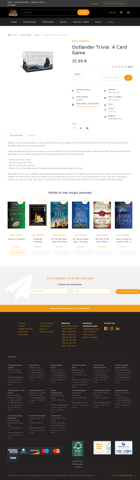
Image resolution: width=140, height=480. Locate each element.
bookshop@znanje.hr (16, 377)
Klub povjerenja (46, 323)
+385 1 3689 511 (90, 331)
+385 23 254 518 (68, 337)
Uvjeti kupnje (45, 326)
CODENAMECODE (125, 475)
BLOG (10, 2)
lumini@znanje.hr (123, 377)
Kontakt (21, 326)
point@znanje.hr (59, 425)
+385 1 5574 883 (58, 400)
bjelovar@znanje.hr (124, 400)
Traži (83, 12)
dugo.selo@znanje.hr (16, 433)
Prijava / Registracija (115, 3)
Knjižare (94, 3)
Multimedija (47, 22)
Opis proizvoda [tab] (16, 135)
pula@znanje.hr (37, 372)
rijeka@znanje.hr (59, 375)
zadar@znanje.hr (16, 402)
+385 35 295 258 (68, 340)
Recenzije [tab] (31, 135)
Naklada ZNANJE (21, 2)
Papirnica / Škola (81, 22)
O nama (21, 323)
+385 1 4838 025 (15, 428)
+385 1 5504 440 (68, 331)
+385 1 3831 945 (58, 423)
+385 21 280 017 (37, 423)
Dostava (43, 329)
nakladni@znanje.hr (91, 329)
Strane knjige (29, 22)
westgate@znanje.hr (79, 402)
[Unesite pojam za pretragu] (55, 12)
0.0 (121, 66)
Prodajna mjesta (25, 329)
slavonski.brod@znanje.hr (82, 380)
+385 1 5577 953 (68, 346)
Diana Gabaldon (16, 235)
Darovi (98, 22)
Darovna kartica (46, 331)
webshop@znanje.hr (70, 326)
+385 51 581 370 (37, 395)
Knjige (14, 22)
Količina (77, 74)
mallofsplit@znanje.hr (37, 428)
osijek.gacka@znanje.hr (102, 402)
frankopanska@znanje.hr (60, 405)
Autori (111, 22)
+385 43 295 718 (68, 329)
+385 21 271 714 (101, 372)
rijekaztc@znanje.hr (39, 398)
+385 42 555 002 (123, 375)
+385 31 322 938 (101, 398)
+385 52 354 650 (68, 343)
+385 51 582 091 (68, 334)
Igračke (63, 22)
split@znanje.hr (102, 375)
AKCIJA (112, 12)
